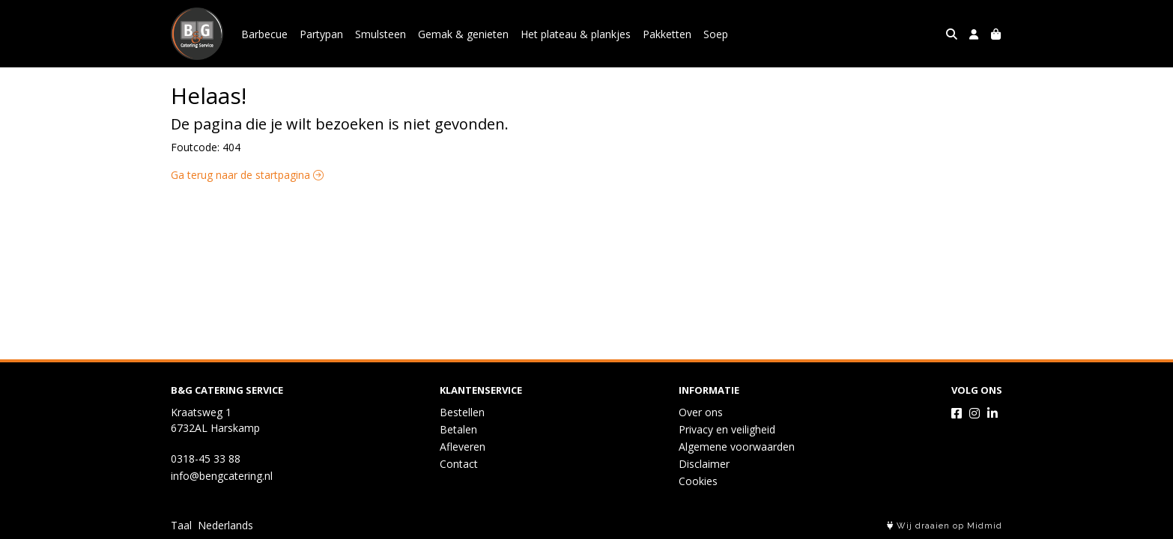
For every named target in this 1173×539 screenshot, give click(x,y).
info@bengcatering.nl (222, 476)
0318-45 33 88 (205, 458)
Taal (181, 525)
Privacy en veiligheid (727, 429)
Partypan (321, 34)
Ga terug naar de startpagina (247, 175)
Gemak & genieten (463, 34)
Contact (459, 464)
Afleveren (462, 446)
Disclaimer (704, 464)
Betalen (458, 429)
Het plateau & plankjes (576, 34)
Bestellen (462, 412)
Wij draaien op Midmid (944, 526)
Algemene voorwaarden (737, 446)
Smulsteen (380, 34)
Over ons (701, 412)
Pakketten (667, 34)
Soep (715, 34)
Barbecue (264, 34)
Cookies (698, 481)
